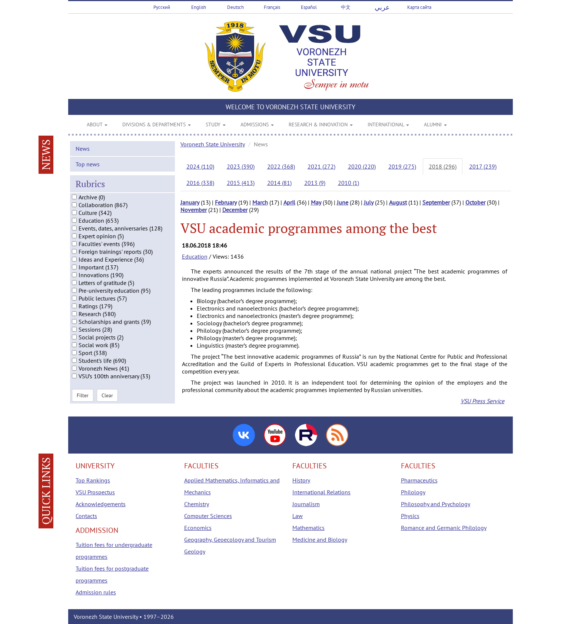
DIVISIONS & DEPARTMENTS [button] (156, 124)
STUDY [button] (216, 124)
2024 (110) (200, 166)
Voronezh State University (212, 144)
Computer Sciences (208, 516)
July (369, 202)
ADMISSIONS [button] (257, 124)
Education (195, 256)
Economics (198, 527)
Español (309, 7)
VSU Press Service (482, 401)
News (83, 149)
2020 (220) (362, 166)
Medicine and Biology (319, 539)
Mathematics (308, 527)
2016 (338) (200, 182)
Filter (83, 396)
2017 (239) (483, 166)
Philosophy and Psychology (435, 504)
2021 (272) (321, 166)
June (342, 202)
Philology (413, 492)
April (289, 202)
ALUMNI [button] (435, 124)
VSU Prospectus (95, 492)
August (398, 202)
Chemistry (196, 504)
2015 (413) (241, 182)
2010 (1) (348, 182)
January (189, 202)
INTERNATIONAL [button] (388, 124)
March (260, 202)
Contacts (86, 516)
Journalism (306, 504)
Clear (107, 396)
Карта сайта (419, 7)
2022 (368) (281, 166)
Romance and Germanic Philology (444, 527)
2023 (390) (241, 166)
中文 (346, 7)
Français (272, 7)
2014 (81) (279, 182)
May (316, 202)
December (235, 209)
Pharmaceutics (419, 480)
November (193, 209)
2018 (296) (442, 166)
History (301, 480)
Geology (194, 551)
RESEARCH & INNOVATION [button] (321, 124)
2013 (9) (314, 182)
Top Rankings (93, 480)
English (198, 7)
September (436, 202)
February (226, 202)
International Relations (321, 492)
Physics (410, 516)
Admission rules (96, 592)
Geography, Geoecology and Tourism (230, 539)
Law (297, 516)
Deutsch (235, 7)
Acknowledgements (101, 504)
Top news (88, 165)
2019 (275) (402, 166)
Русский (161, 7)
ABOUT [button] (97, 124)
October (475, 202)
